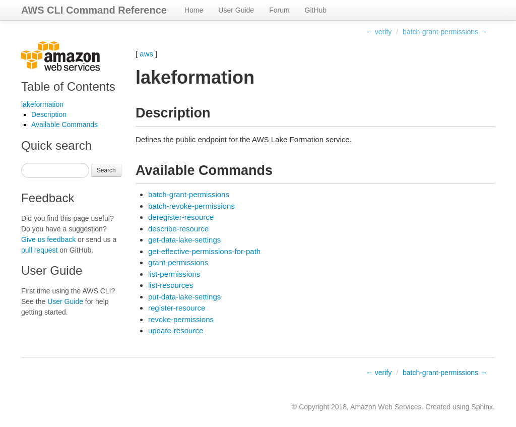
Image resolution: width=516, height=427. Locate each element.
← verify (379, 32)
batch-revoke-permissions (191, 206)
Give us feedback (48, 239)
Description (49, 114)
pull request (39, 250)
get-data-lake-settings (184, 239)
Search (106, 170)
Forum (279, 10)
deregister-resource (181, 217)
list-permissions (174, 274)
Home (193, 10)
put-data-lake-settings (184, 296)
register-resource (176, 307)
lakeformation (42, 104)
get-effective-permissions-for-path (204, 251)
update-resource (175, 330)
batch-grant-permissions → (445, 32)
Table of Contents (68, 86)
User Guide (236, 10)
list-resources (170, 285)
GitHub (316, 10)
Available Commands (64, 124)
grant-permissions (178, 262)
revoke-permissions (181, 319)
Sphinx (482, 407)
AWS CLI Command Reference (94, 10)
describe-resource (178, 228)
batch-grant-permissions (188, 194)
